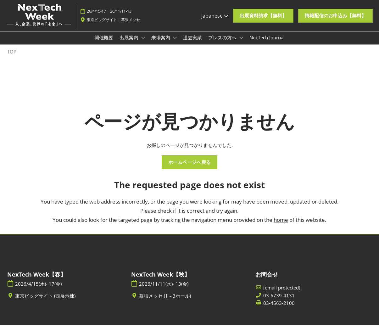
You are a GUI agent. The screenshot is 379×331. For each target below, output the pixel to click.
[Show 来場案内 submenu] (175, 44)
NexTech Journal (267, 43)
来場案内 (161, 43)
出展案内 (130, 43)
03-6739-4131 (279, 301)
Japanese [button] (214, 18)
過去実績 (192, 43)
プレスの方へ (223, 43)
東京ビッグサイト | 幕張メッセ (113, 22)
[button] (263, 19)
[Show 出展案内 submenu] (143, 44)
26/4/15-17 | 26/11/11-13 (109, 14)
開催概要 (103, 43)
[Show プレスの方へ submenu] (241, 44)
